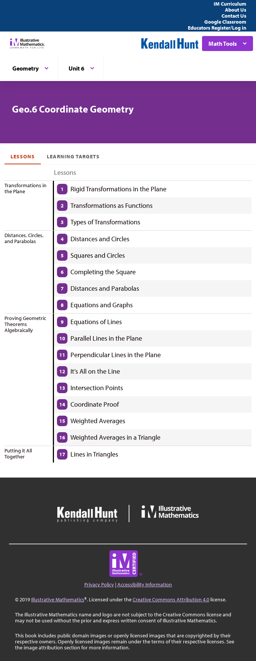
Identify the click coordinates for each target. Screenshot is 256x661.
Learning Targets (73, 156)
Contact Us (234, 16)
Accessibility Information (144, 584)
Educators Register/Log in (217, 28)
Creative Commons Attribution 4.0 (171, 599)
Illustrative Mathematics (57, 599)
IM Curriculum (230, 4)
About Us (235, 10)
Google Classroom (225, 22)
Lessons (22, 156)
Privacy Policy (99, 584)
